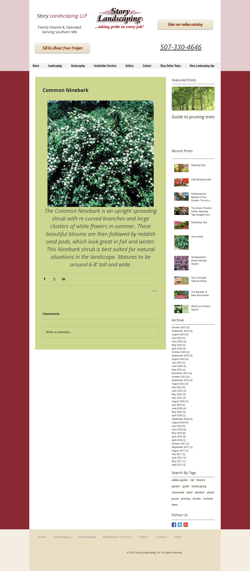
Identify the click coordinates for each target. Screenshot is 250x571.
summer (208, 498)
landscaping (199, 486)
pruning (185, 498)
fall (192, 480)
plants (210, 492)
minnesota (178, 492)
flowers (200, 480)
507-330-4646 (181, 46)
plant (190, 492)
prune (175, 498)
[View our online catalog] (185, 24)
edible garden (180, 480)
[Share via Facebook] (44, 279)
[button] (79, 65)
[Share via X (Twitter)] (54, 279)
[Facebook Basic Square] (174, 524)
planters (200, 492)
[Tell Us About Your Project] (62, 48)
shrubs (197, 498)
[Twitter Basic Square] (180, 524)
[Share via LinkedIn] (63, 279)
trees (175, 504)
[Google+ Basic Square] (185, 524)
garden (176, 486)
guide (186, 486)
